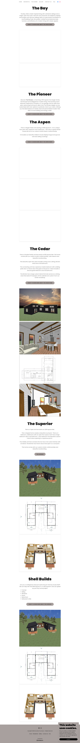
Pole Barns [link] (34, 1)
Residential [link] (27, 1)
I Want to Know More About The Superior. (40, 604)
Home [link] (20, 1)
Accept (68, 739)
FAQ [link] (54, 1)
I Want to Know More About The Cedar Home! (40, 282)
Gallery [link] (41, 1)
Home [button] (30, 733)
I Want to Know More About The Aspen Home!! (40, 24)
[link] (58, 2)
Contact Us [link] (48, 1)
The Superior (39, 454)
